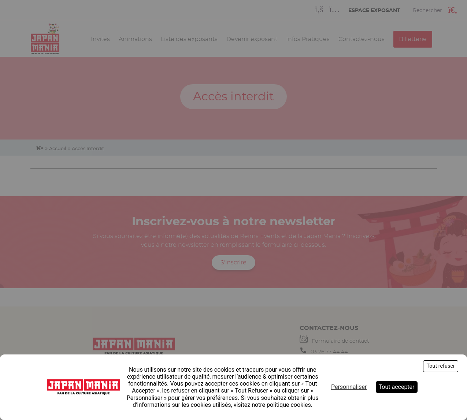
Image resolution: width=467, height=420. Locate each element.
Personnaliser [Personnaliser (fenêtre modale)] (349, 386)
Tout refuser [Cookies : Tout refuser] (440, 366)
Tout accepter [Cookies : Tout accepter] (397, 386)
